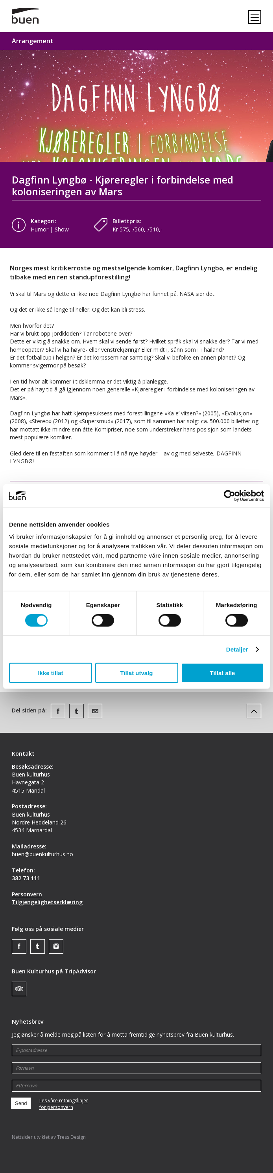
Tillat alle (222, 673)
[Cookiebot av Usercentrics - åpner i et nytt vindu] (229, 495)
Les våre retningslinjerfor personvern (63, 1104)
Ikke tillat (50, 673)
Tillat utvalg (136, 673)
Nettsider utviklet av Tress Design (49, 1137)
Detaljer (237, 649)
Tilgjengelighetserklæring (47, 902)
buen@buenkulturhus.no (42, 854)
